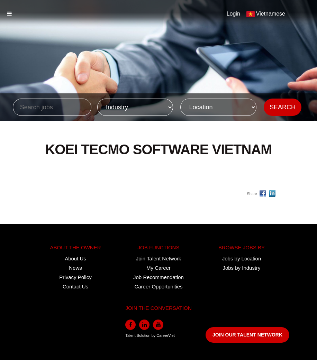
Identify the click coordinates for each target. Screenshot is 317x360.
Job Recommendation (158, 277)
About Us (75, 258)
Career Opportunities (158, 286)
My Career (158, 268)
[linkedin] (144, 325)
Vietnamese (270, 14)
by (154, 335)
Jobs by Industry (241, 268)
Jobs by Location (241, 258)
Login (233, 14)
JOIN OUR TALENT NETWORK (247, 335)
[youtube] (158, 325)
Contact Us (75, 286)
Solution (144, 335)
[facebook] (130, 325)
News (75, 268)
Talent (130, 335)
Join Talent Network (158, 258)
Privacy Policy (75, 277)
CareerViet (165, 335)
